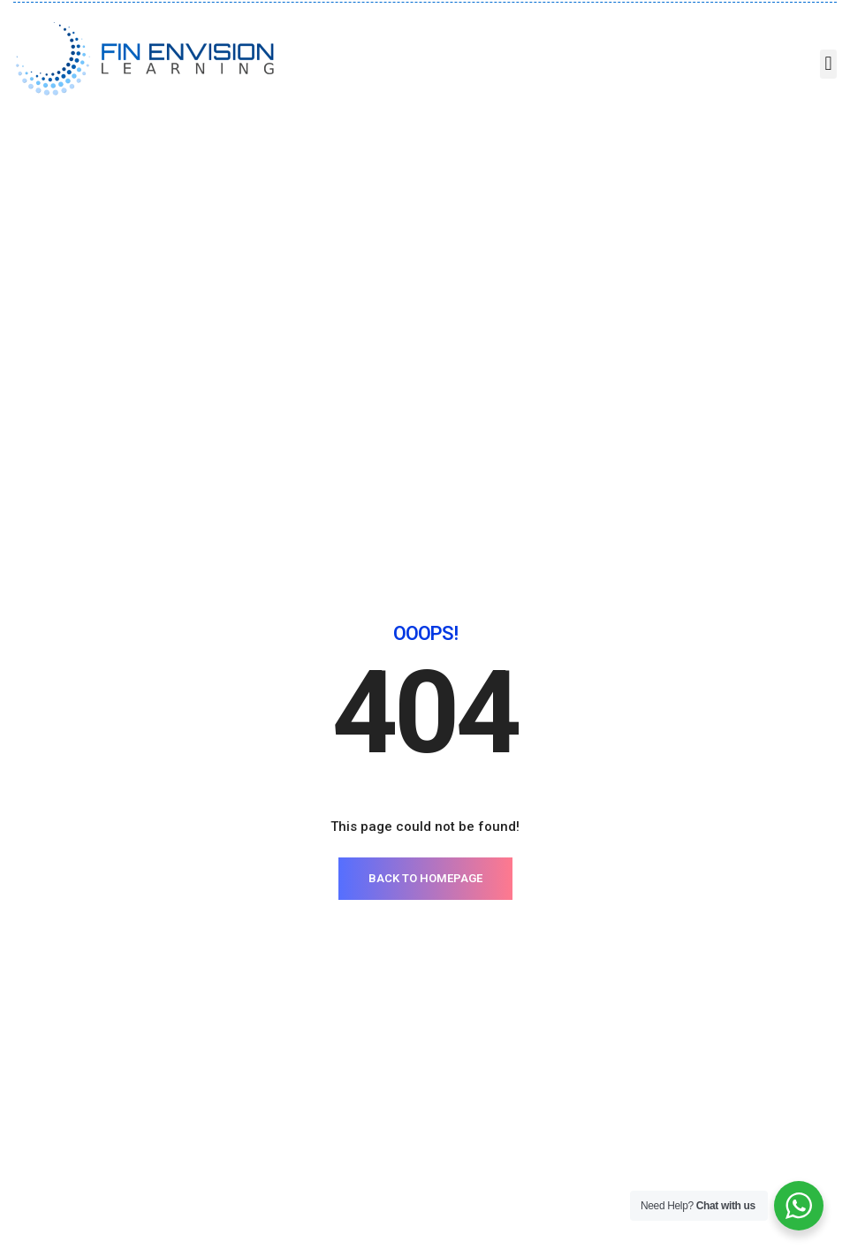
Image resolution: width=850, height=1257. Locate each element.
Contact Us (566, 951)
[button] (828, 64)
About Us (561, 924)
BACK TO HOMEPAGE (425, 568)
